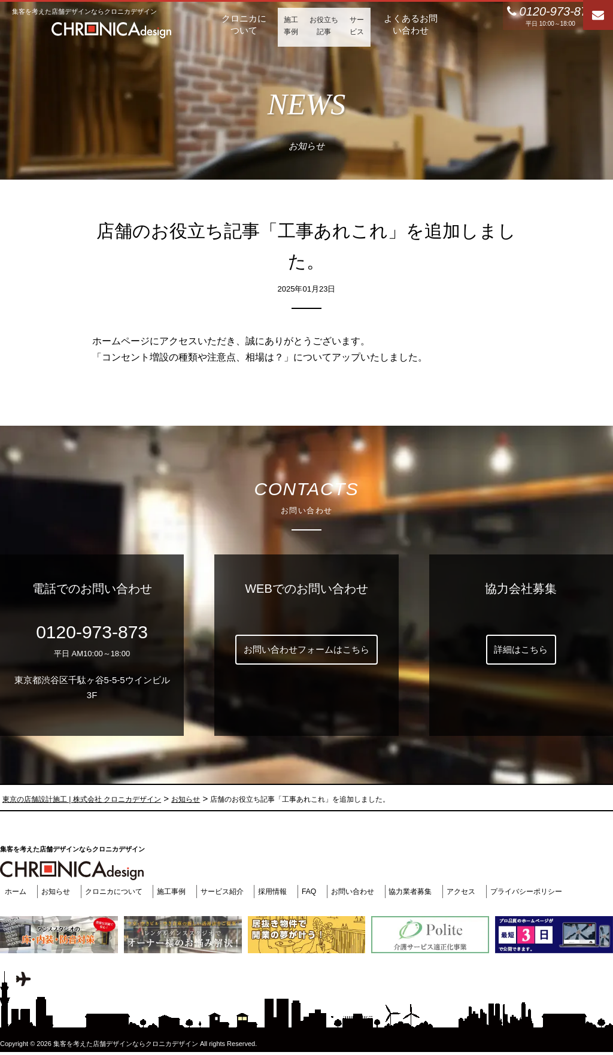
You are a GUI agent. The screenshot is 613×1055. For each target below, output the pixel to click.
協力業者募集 (429, 891)
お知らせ (53, 891)
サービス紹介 (230, 891)
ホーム (11, 891)
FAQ (322, 891)
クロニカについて (115, 891)
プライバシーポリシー (552, 891)
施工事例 (176, 891)
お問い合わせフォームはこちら (306, 649)
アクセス (483, 891)
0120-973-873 (92, 632)
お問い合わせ (367, 891)
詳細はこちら (521, 649)
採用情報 (283, 891)
